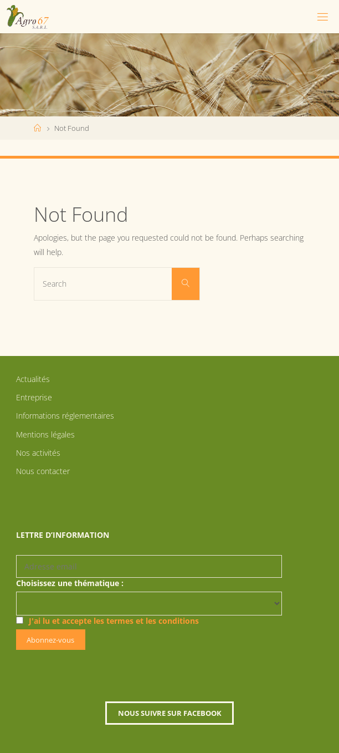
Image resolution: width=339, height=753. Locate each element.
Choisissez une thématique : (70, 583)
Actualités (33, 379)
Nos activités (38, 452)
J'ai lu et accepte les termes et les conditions (114, 620)
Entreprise (34, 397)
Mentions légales (45, 434)
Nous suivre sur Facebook (170, 713)
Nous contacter (43, 471)
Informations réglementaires (65, 415)
